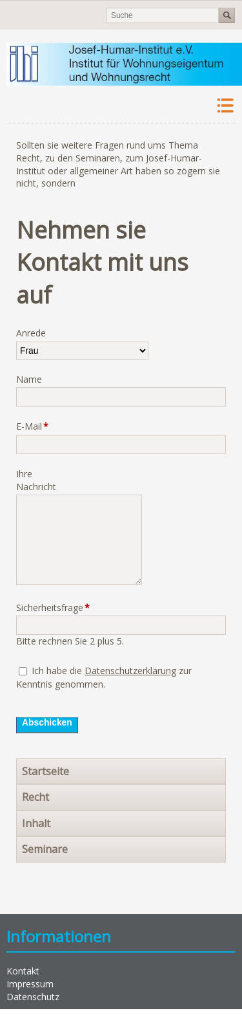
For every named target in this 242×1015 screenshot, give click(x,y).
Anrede (31, 333)
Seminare (45, 849)
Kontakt (22, 971)
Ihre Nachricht (36, 480)
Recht (35, 797)
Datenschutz (32, 997)
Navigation (224, 105)
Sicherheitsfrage (37, 607)
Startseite (45, 771)
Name (29, 379)
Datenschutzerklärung (130, 670)
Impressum (30, 984)
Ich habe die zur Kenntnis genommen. (104, 677)
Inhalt (36, 823)
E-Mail (36, 426)
